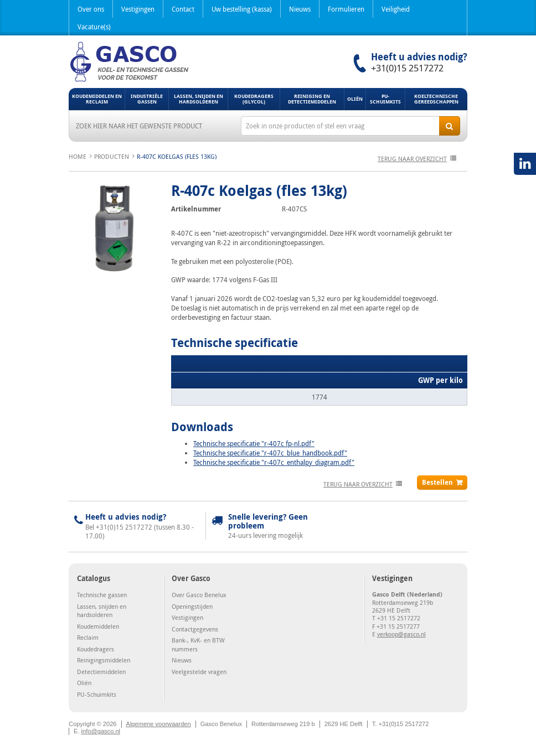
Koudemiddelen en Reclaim (97, 98)
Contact (183, 8)
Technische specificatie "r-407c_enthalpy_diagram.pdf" (273, 462)
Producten (111, 156)
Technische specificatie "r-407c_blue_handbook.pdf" (270, 452)
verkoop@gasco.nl (401, 634)
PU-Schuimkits (385, 98)
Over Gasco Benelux (199, 594)
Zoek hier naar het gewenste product (139, 125)
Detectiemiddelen (101, 671)
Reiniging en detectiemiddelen (312, 98)
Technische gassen (102, 594)
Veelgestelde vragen (199, 671)
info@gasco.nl (100, 731)
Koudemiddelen (98, 626)
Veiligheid (396, 8)
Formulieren (346, 8)
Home (77, 156)
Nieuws (300, 8)
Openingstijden (192, 606)
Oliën (355, 98)
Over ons (91, 8)
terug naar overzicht (412, 158)
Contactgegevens (195, 629)
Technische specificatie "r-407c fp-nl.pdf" (254, 443)
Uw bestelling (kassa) (242, 8)
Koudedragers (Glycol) (254, 98)
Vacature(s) (94, 26)
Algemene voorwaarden (158, 724)
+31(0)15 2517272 (407, 68)
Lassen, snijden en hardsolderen (198, 98)
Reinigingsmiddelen (103, 660)
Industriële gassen (147, 98)
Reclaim (88, 637)
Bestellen (437, 482)
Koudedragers (95, 649)
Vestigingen (137, 8)
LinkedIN (525, 164)
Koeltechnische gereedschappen (436, 98)
